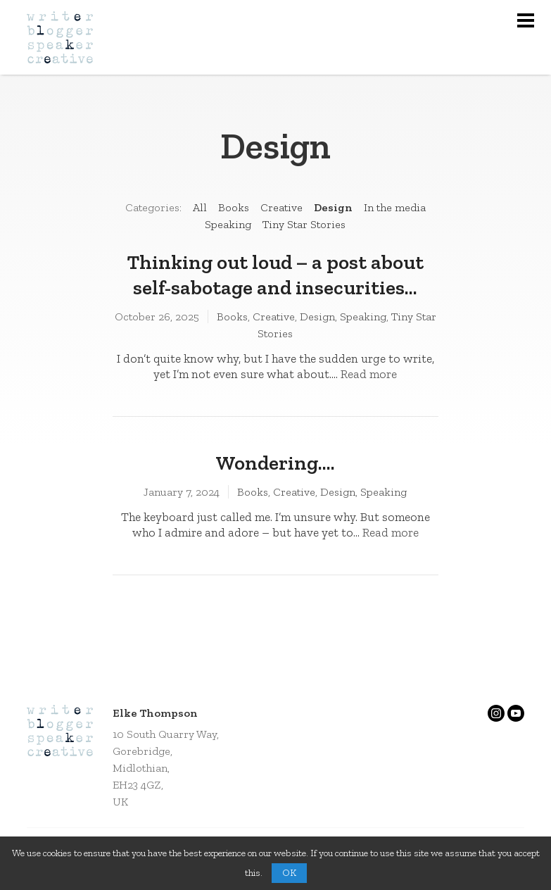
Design (333, 207)
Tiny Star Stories (304, 224)
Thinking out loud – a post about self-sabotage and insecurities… (275, 274)
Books (233, 207)
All (200, 207)
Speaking (228, 224)
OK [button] (289, 873)
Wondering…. (275, 463)
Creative (281, 207)
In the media (395, 207)
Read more (369, 374)
